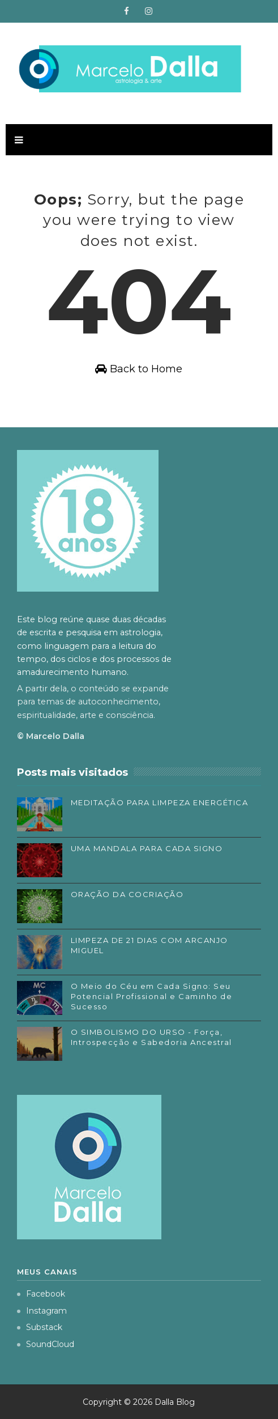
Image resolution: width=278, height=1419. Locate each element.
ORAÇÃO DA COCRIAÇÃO (127, 894)
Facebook (41, 1294)
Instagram (42, 1311)
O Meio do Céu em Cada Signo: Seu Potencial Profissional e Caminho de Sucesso (152, 996)
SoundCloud (45, 1344)
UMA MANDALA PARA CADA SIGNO (147, 848)
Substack (39, 1327)
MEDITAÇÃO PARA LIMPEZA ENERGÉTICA (160, 802)
